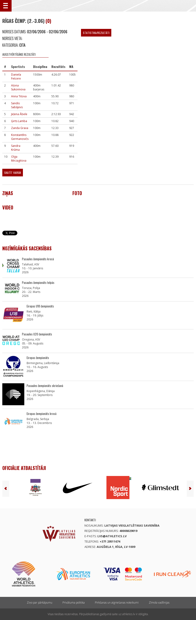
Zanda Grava (19, 128)
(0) (48, 20)
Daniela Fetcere (16, 76)
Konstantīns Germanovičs (19, 137)
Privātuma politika (73, 603)
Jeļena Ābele (19, 114)
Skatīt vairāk (12, 173)
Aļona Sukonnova (18, 87)
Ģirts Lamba (19, 121)
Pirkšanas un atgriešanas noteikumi (117, 603)
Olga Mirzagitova (18, 159)
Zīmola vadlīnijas (159, 603)
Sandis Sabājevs (17, 105)
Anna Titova (19, 96)
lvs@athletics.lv (112, 536)
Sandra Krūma (15, 148)
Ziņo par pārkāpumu (39, 603)
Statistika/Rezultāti (96, 33)
